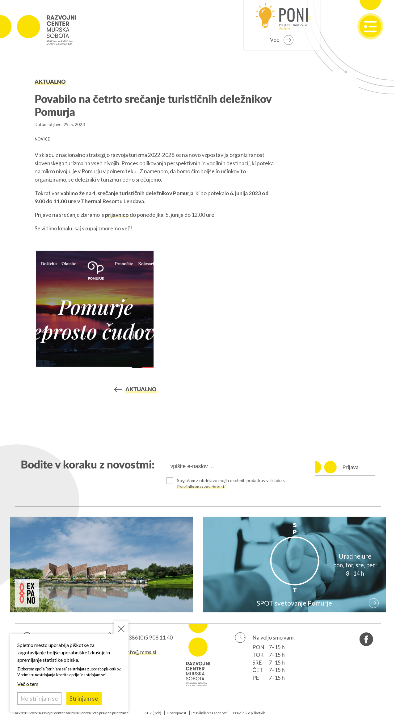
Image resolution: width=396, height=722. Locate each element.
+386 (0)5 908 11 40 (149, 637)
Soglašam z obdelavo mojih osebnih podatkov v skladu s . (231, 483)
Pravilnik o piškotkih (249, 713)
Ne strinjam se (39, 698)
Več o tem (27, 684)
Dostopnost (176, 713)
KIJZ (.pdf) (153, 713)
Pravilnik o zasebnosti (210, 713)
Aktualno (50, 82)
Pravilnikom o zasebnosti (201, 486)
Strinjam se (84, 698)
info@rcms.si (140, 652)
